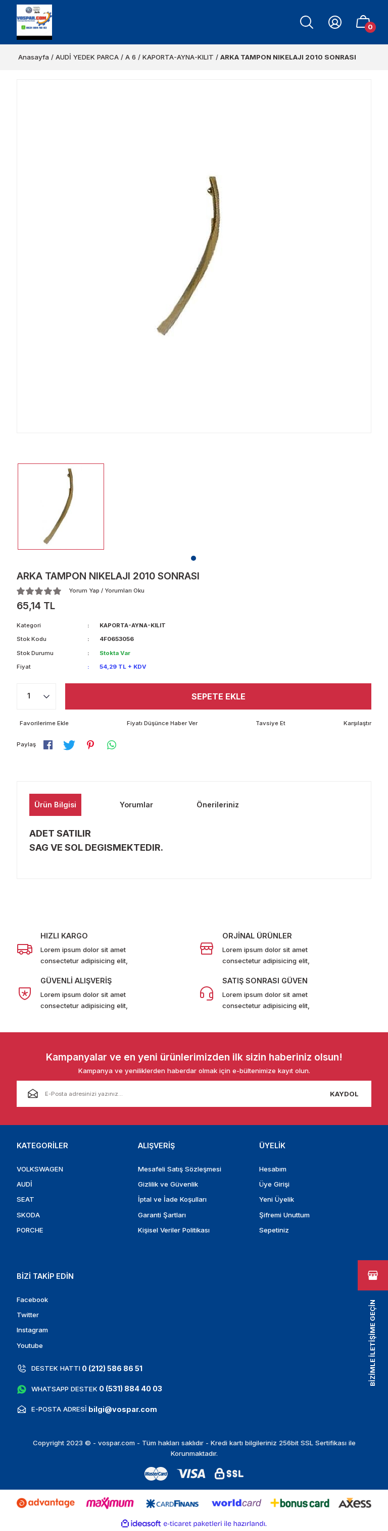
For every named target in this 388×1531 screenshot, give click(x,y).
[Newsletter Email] (194, 1094)
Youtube (30, 1345)
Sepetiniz (274, 1230)
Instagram (32, 1330)
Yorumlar (136, 804)
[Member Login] (335, 22)
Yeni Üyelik (276, 1199)
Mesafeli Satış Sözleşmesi (179, 1169)
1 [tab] (193, 558)
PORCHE (30, 1230)
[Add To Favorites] (43, 723)
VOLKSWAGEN (40, 1169)
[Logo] (34, 22)
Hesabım (272, 1169)
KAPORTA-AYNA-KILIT (133, 625)
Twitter (28, 1315)
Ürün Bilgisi (55, 804)
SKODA (28, 1215)
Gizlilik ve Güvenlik (168, 1184)
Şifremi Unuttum (284, 1215)
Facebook (32, 1300)
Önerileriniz (218, 804)
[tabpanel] (61, 506)
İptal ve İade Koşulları (172, 1199)
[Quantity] (36, 696)
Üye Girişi (274, 1184)
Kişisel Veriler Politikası (174, 1230)
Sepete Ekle (218, 696)
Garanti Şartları (162, 1215)
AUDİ (24, 1184)
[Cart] (363, 22)
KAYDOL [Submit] (344, 1094)
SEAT (25, 1199)
